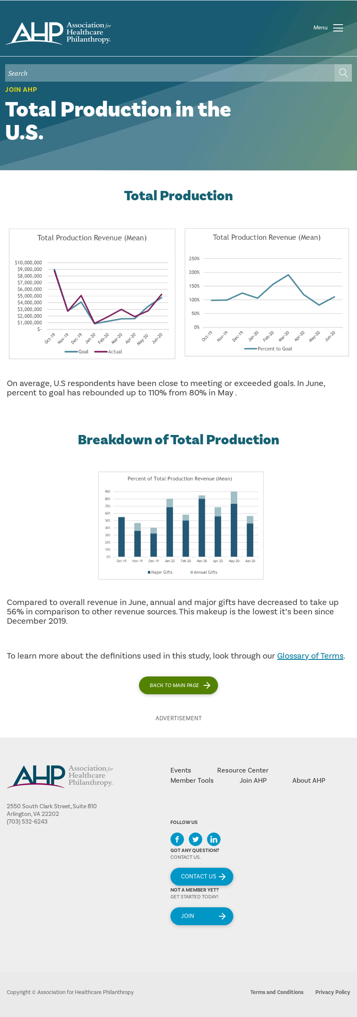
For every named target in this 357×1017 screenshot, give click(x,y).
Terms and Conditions (276, 992)
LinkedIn (214, 839)
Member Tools (192, 780)
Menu (320, 27)
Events (180, 770)
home (58, 33)
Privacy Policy (332, 992)
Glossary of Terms (310, 656)
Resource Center (243, 770)
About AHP (308, 780)
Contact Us (198, 877)
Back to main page (174, 685)
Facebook (177, 839)
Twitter (195, 839)
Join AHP (21, 89)
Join (187, 916)
